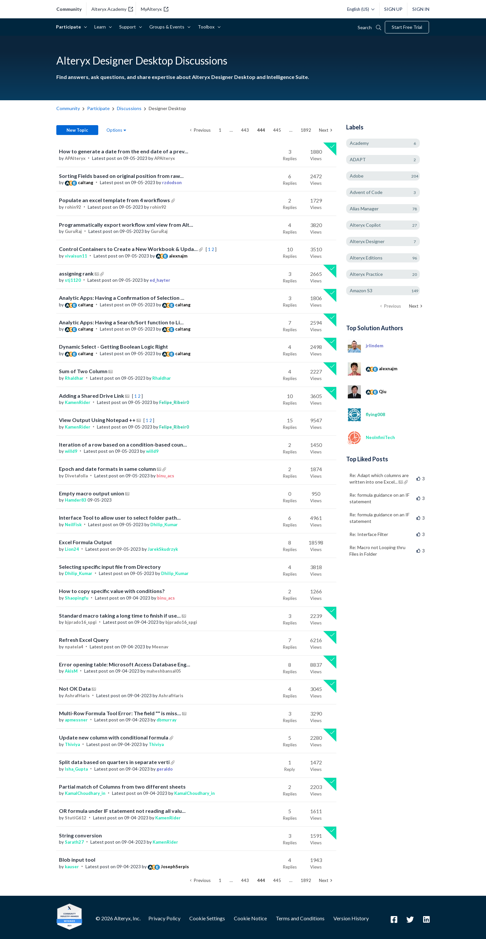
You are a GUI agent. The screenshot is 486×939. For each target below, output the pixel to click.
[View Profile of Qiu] (382, 391)
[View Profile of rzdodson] (172, 182)
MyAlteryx (154, 9)
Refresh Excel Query (84, 640)
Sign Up (393, 9)
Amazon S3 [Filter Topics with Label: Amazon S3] (361, 290)
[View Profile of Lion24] (72, 549)
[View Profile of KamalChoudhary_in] (85, 793)
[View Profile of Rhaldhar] (74, 378)
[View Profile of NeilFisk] (73, 524)
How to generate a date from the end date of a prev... (123, 151)
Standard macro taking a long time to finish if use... (120, 615)
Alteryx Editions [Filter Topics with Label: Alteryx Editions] (366, 257)
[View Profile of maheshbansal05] (163, 671)
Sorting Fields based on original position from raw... (121, 176)
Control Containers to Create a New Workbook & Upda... (129, 249)
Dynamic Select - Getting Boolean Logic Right (113, 346)
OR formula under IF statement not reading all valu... (122, 811)
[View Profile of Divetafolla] (76, 475)
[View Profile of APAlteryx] (75, 158)
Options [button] (114, 130)
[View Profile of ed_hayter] (160, 280)
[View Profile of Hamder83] (75, 500)
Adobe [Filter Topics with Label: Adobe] (357, 176)
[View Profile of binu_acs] (165, 475)
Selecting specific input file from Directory (110, 567)
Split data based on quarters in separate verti (115, 762)
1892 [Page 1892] (306, 130)
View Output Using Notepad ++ (98, 420)
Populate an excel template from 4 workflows (115, 200)
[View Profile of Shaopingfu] (76, 598)
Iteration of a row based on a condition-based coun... (123, 444)
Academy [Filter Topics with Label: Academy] (359, 143)
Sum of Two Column (83, 371)
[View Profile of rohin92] (73, 207)
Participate (69, 26)
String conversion (80, 835)
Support (128, 26)
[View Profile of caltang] (85, 182)
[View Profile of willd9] (71, 451)
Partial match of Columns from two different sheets (122, 786)
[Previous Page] (200, 130)
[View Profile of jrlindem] (374, 345)
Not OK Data (75, 688)
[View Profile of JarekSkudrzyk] (163, 549)
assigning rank (77, 273)
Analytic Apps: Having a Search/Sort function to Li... (121, 322)
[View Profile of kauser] (72, 866)
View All (388, 327)
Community (68, 108)
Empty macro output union (92, 493)
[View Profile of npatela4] (74, 646)
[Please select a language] (359, 9)
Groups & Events (168, 26)
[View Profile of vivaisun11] (76, 256)
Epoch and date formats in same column (108, 469)
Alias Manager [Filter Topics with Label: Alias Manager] (364, 208)
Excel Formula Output (85, 542)
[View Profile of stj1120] (73, 280)
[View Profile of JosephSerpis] (175, 866)
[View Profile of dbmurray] (167, 719)
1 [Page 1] (220, 130)
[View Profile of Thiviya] (72, 744)
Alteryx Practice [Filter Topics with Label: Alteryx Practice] (366, 274)
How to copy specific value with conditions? (112, 591)
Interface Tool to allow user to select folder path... (120, 517)
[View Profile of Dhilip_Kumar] (164, 524)
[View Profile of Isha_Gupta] (76, 769)
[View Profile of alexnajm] (178, 256)
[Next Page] (325, 130)
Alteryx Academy (112, 9)
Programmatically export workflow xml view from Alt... (126, 224)
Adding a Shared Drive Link (92, 396)
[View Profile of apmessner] (76, 719)
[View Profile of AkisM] (71, 671)
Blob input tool (77, 859)
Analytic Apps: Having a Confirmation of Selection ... (121, 298)
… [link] (231, 130)
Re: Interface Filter (368, 534)
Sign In (420, 9)
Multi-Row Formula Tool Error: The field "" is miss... (120, 713)
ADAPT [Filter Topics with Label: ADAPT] (358, 159)
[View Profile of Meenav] (160, 646)
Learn (101, 26)
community (69, 9)
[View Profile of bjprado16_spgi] (81, 622)
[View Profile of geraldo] (165, 769)
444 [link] (261, 130)
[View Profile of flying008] (375, 414)
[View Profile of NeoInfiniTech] (380, 437)
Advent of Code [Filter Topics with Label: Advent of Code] (366, 192)
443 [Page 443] (245, 130)
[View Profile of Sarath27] (74, 842)
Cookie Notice (250, 918)
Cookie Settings (207, 918)
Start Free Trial (407, 27)
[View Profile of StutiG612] (75, 817)
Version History (351, 918)
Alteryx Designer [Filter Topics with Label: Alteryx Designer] (367, 241)
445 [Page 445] (277, 130)
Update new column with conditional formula (114, 737)
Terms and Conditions (300, 918)
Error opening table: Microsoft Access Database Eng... (124, 664)
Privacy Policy (164, 918)
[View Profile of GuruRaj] (73, 231)
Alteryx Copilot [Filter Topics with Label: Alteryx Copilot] (365, 225)
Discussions (129, 108)
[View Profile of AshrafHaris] (77, 695)
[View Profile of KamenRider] (77, 402)
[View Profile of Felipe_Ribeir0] (174, 402)
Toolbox (207, 26)
